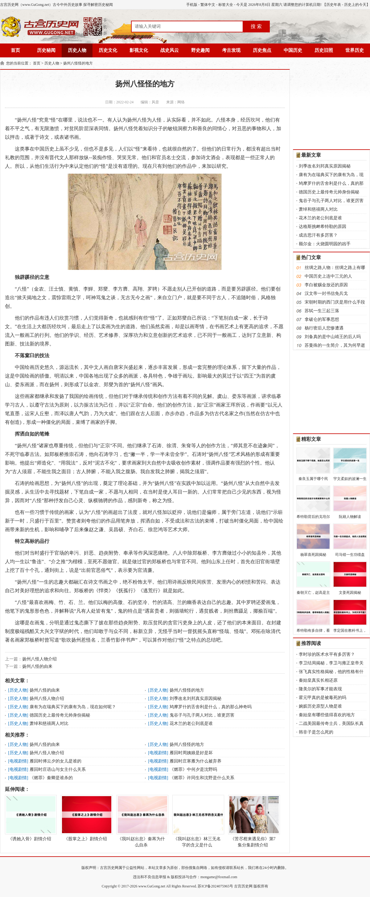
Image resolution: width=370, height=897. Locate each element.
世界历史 (354, 50)
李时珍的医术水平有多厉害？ (327, 654)
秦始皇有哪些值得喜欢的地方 (327, 715)
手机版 (191, 4)
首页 (15, 50)
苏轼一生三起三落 (322, 310)
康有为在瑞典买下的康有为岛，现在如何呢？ (73, 707)
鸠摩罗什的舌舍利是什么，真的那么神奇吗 (211, 707)
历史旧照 (323, 50)
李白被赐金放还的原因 (326, 285)
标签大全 (225, 4)
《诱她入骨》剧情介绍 (29, 818)
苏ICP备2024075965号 (215, 886)
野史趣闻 (200, 50)
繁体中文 (207, 4)
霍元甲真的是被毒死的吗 (322, 697)
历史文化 (108, 50)
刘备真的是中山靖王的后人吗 (333, 336)
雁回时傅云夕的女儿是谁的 (55, 761)
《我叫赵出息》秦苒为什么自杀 (141, 821)
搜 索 (256, 26)
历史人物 (77, 50)
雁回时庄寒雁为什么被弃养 (195, 761)
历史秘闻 (46, 50)
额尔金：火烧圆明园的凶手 (325, 244)
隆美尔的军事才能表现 (320, 689)
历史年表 (333, 4)
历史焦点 (262, 50)
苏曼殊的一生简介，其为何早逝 (335, 345)
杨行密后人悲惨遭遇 (324, 328)
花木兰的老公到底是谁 (191, 723)
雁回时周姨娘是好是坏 (191, 752)
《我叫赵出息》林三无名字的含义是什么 (197, 821)
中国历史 (293, 50)
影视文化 (139, 50)
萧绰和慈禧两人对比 (49, 723)
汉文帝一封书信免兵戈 (326, 293)
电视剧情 (158, 752)
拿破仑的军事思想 (322, 319)
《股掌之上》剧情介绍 (85, 818)
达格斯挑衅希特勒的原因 (322, 226)
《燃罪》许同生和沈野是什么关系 (202, 777)
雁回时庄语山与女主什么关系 (58, 769)
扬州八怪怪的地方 (78, 63)
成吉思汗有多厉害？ (318, 235)
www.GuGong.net (151, 886)
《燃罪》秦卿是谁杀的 (51, 777)
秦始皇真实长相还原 (318, 680)
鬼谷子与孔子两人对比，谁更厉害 (202, 715)
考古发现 (231, 50)
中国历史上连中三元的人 (328, 276)
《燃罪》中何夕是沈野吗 (193, 769)
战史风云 (169, 50)
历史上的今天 (355, 4)
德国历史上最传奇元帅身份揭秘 (60, 715)
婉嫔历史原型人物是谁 (320, 706)
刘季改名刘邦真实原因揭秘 (195, 698)
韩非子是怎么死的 (316, 732)
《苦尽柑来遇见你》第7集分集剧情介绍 (253, 821)
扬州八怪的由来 (37, 666)
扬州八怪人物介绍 (39, 659)
